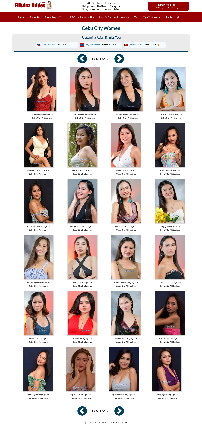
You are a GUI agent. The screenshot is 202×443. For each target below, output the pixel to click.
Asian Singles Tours (55, 16)
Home (21, 16)
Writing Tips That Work (147, 16)
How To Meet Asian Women (114, 16)
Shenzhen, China (136, 44)
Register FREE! (168, 6)
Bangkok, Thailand (93, 44)
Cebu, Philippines (48, 44)
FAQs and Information (82, 16)
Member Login (172, 16)
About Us (35, 16)
